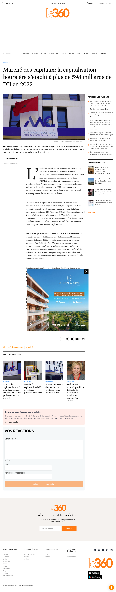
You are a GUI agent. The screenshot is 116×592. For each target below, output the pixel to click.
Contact (47, 556)
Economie (35, 53)
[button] (111, 587)
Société (43, 53)
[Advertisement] (58, 35)
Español (101, 3)
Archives (26, 559)
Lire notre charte (11, 422)
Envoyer (69, 528)
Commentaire (11, 439)
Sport (79, 53)
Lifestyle (94, 53)
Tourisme (103, 53)
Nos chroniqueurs (8, 575)
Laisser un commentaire (43, 484)
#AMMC (29, 347)
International (53, 53)
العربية (111, 3)
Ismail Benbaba (12, 159)
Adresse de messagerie (15, 473)
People (86, 53)
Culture (63, 53)
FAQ (46, 554)
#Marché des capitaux (13, 347)
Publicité (26, 556)
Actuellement (7, 53)
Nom (7, 464)
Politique (26, 53)
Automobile (6, 568)
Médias (71, 53)
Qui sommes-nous (29, 554)
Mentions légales (71, 556)
